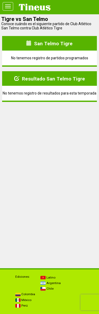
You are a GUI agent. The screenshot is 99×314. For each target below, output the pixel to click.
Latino (47, 277)
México (23, 300)
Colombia (25, 294)
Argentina (50, 283)
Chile (47, 288)
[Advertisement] (49, 143)
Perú (21, 305)
